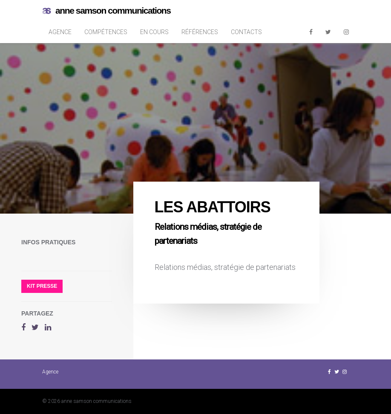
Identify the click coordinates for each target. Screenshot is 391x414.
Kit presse (42, 286)
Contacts (246, 32)
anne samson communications (106, 11)
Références (199, 32)
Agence (60, 32)
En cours (154, 32)
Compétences (105, 32)
